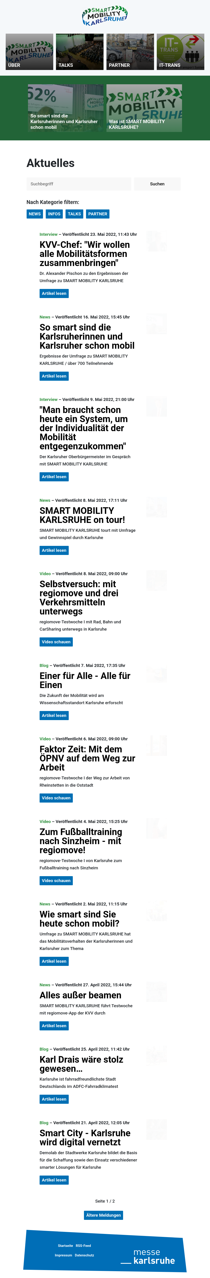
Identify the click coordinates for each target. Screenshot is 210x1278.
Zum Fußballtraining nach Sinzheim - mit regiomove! (81, 841)
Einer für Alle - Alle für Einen (85, 680)
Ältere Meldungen (103, 1215)
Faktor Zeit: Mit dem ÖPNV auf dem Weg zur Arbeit (87, 758)
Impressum (63, 1255)
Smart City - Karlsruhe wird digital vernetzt (85, 1138)
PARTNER (97, 213)
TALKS (74, 213)
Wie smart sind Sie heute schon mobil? (79, 919)
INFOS (54, 213)
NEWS (35, 213)
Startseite (65, 1246)
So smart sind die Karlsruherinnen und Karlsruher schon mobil (87, 336)
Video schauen (56, 641)
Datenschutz (84, 1255)
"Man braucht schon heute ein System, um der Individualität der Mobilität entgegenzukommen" (84, 428)
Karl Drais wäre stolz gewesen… (81, 1064)
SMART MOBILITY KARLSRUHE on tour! (82, 515)
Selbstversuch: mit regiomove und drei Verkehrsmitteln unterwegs (79, 598)
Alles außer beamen (80, 995)
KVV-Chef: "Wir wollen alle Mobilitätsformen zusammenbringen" (85, 253)
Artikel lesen (54, 293)
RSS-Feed (83, 1246)
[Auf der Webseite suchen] (79, 184)
